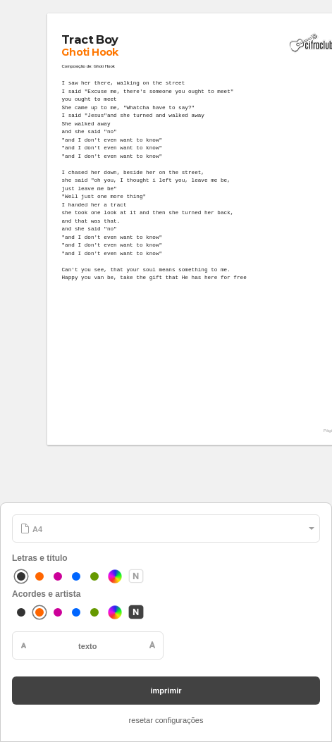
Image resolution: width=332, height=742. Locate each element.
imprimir (165, 690)
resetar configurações (166, 720)
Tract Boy (90, 39)
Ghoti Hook (90, 53)
